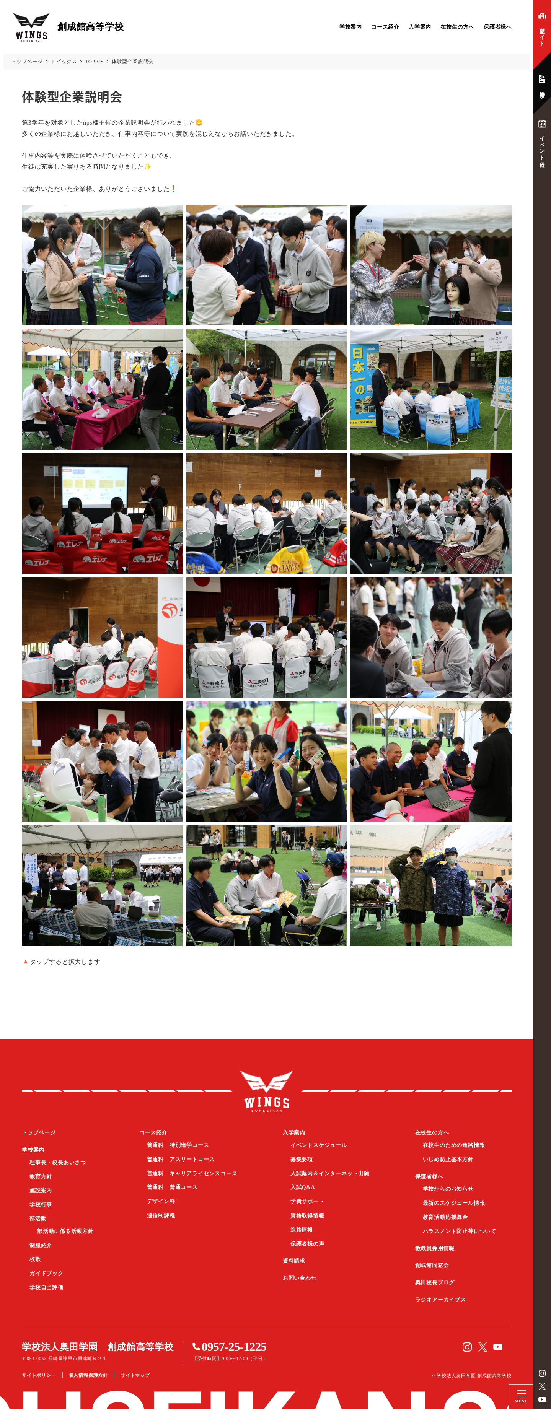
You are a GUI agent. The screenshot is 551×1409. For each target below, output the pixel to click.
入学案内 (420, 27)
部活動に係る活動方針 (65, 1231)
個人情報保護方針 (88, 1375)
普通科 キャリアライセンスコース (192, 1173)
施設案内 (40, 1190)
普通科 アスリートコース (181, 1159)
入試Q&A (302, 1187)
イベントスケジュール (318, 1145)
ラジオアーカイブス (440, 1300)
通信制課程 (161, 1216)
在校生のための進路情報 (454, 1145)
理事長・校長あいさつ (57, 1162)
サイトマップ (135, 1375)
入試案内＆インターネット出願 (330, 1173)
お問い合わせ (300, 1278)
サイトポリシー (39, 1375)
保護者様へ (498, 27)
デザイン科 (161, 1201)
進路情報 (301, 1230)
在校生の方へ (457, 27)
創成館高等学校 (266, 1091)
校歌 (35, 1259)
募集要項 (301, 1159)
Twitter (542, 1386)
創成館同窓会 (432, 1265)
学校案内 (350, 27)
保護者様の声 (307, 1244)
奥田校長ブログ (435, 1282)
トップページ (39, 1133)
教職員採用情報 (435, 1248)
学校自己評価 (46, 1287)
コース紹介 (385, 27)
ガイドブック (46, 1273)
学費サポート (307, 1201)
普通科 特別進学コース (178, 1145)
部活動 (37, 1219)
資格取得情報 (307, 1216)
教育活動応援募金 (445, 1217)
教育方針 (40, 1177)
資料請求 (294, 1261)
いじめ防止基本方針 (448, 1159)
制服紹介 (40, 1245)
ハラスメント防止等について (459, 1231)
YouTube (542, 1399)
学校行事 (40, 1204)
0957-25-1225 (234, 1346)
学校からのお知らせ (448, 1189)
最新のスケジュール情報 (454, 1203)
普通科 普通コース (172, 1187)
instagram (542, 1373)
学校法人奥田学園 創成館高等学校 (98, 1347)
